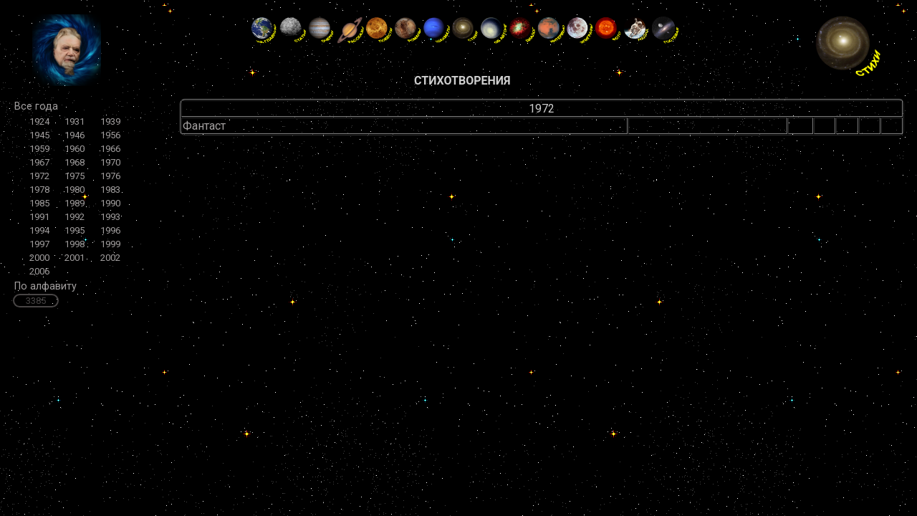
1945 (39, 135)
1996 (110, 230)
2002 (110, 257)
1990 (110, 203)
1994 (39, 230)
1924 (39, 121)
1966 (110, 148)
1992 (74, 216)
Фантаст (204, 126)
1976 (110, 176)
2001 (74, 257)
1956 (110, 135)
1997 (39, 244)
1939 (110, 121)
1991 (39, 216)
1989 (74, 203)
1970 (110, 162)
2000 (39, 257)
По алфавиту (45, 286)
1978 (39, 189)
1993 (110, 216)
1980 (74, 189)
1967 (39, 162)
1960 (74, 148)
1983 (110, 189)
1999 (110, 244)
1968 (74, 162)
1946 (74, 135)
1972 (39, 176)
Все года (36, 106)
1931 (74, 121)
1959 (39, 148)
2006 (39, 271)
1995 (74, 230)
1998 (74, 244)
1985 (39, 203)
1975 (74, 176)
